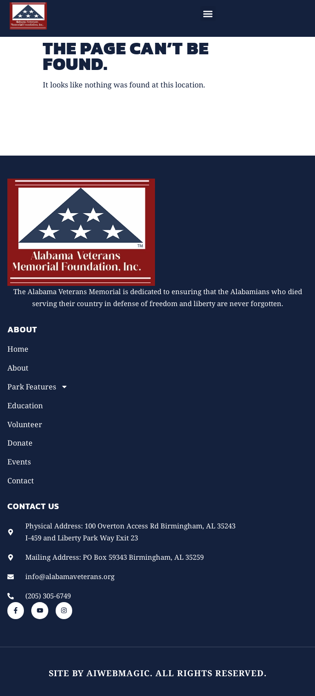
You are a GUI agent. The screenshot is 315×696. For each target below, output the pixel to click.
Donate (20, 443)
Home (18, 349)
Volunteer (24, 424)
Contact (20, 481)
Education (25, 405)
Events (19, 462)
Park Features (37, 387)
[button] (208, 13)
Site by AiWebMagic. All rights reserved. (158, 673)
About (18, 368)
